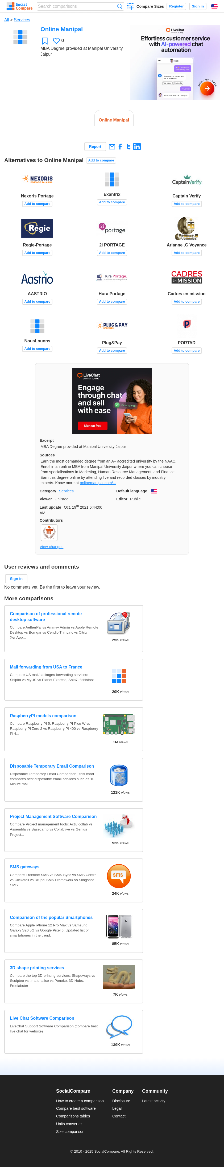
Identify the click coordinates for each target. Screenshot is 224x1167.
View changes (51, 547)
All (6, 20)
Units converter (69, 1124)
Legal (117, 1108)
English (214, 6)
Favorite (44, 40)
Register (176, 6)
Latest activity (153, 1101)
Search (119, 6)
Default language (131, 491)
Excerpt (47, 440)
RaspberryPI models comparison (43, 716)
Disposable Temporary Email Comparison (52, 766)
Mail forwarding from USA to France (46, 667)
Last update (50, 507)
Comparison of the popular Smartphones (51, 917)
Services (22, 20)
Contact (119, 1116)
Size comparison (70, 1131)
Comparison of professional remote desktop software (46, 616)
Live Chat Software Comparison (42, 1018)
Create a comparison (130, 7)
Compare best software (76, 1108)
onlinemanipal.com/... (98, 483)
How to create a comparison (80, 1101)
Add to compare (101, 160)
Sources (47, 455)
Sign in (198, 6)
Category (48, 491)
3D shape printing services (37, 968)
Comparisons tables (73, 1116)
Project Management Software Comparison (53, 816)
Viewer (46, 499)
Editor (121, 499)
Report (95, 146)
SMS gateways (24, 867)
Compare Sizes (150, 6)
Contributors (51, 520)
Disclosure (121, 1101)
